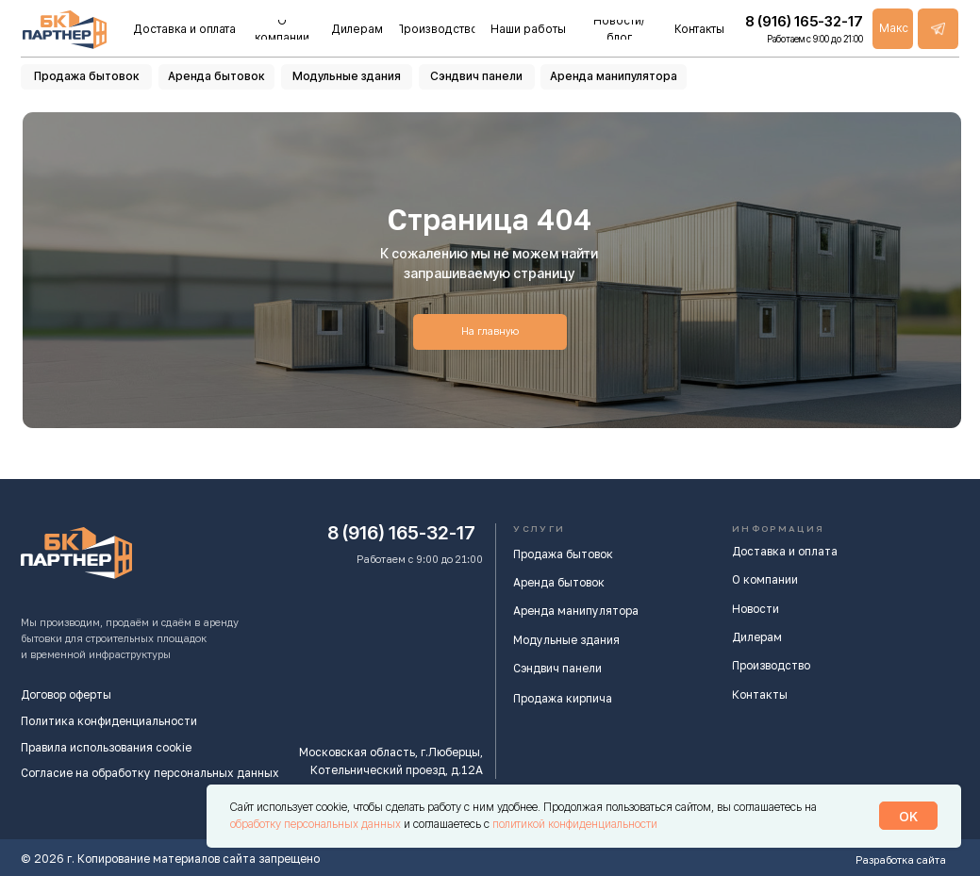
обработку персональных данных (317, 824)
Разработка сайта (900, 859)
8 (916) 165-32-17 (401, 532)
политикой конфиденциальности (574, 824)
